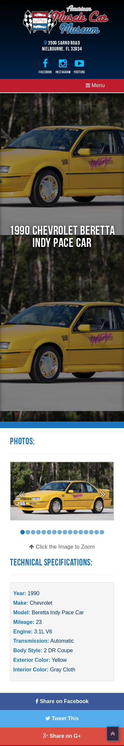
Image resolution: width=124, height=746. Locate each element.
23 (39, 622)
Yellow (59, 660)
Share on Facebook (62, 701)
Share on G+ (62, 736)
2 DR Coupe (58, 650)
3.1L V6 (43, 631)
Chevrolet (41, 603)
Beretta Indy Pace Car (58, 612)
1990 (34, 593)
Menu (95, 85)
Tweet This (62, 718)
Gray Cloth (62, 669)
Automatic (62, 641)
